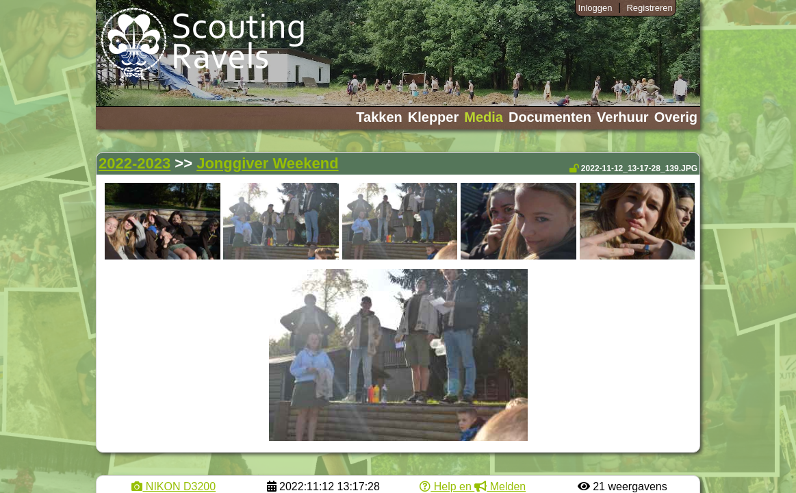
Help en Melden (473, 486)
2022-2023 (134, 163)
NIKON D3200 (173, 486)
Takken (379, 117)
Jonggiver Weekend (267, 163)
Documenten (550, 117)
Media (483, 117)
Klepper (433, 117)
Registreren (649, 8)
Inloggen (595, 8)
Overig (675, 117)
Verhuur (623, 117)
